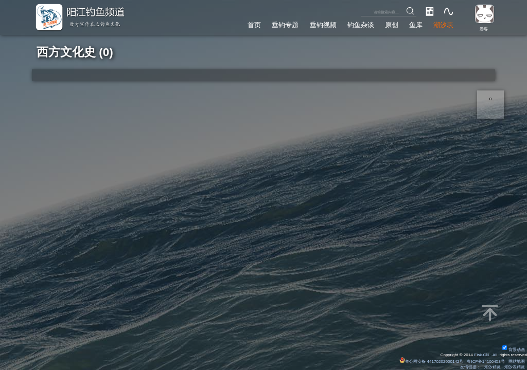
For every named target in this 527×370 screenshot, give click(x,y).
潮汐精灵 (492, 367)
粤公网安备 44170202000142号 (431, 361)
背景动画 (513, 349)
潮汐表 (443, 25)
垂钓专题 (285, 25)
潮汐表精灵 (514, 367)
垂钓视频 (323, 25)
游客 (484, 29)
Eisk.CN (481, 355)
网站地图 (516, 361)
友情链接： (470, 367)
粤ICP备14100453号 (486, 361)
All (495, 355)
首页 (254, 25)
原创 (391, 25)
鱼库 (416, 25)
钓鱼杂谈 (360, 25)
